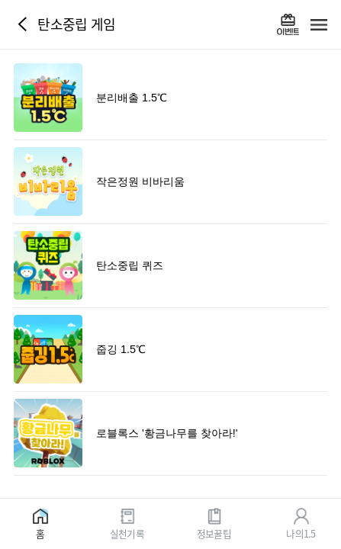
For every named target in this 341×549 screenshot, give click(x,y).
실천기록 (127, 532)
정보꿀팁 (214, 532)
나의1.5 (300, 532)
